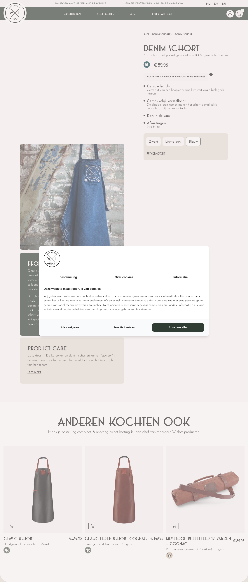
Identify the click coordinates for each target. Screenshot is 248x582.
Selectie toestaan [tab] (124, 327)
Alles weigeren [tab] (70, 327)
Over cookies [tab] (124, 277)
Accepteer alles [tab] (178, 327)
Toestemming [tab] (67, 277)
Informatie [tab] (180, 277)
